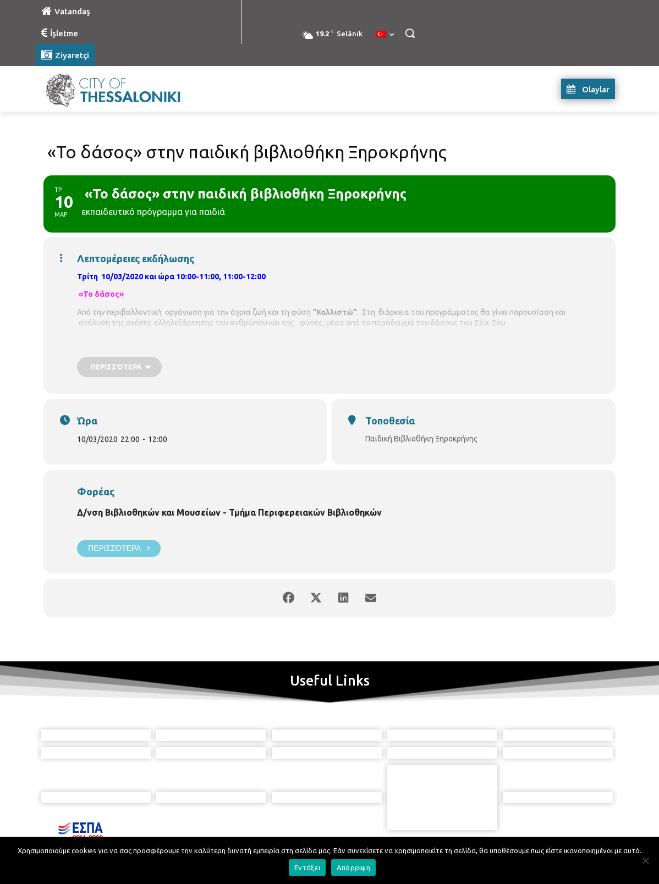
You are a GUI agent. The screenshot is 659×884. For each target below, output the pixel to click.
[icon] (380, 823)
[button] (410, 33)
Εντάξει (307, 867)
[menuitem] (385, 34)
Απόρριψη (353, 867)
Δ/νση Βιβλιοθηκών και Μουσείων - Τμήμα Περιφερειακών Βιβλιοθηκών (229, 512)
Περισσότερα (119, 548)
